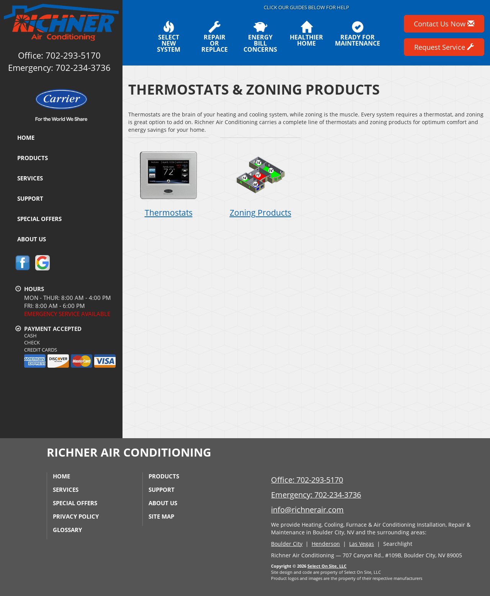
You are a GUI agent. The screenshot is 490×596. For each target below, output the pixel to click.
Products (32, 158)
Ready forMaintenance (357, 33)
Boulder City (286, 543)
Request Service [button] (444, 47)
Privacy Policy (76, 516)
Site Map (161, 516)
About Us (31, 239)
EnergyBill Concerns (260, 36)
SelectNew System (168, 36)
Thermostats (168, 182)
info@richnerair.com (307, 509)
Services (30, 178)
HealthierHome (306, 33)
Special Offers (39, 219)
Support (30, 198)
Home (25, 137)
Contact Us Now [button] (444, 23)
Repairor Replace (214, 36)
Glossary (67, 530)
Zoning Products (260, 182)
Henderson (326, 543)
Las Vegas (361, 543)
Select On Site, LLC (326, 566)
